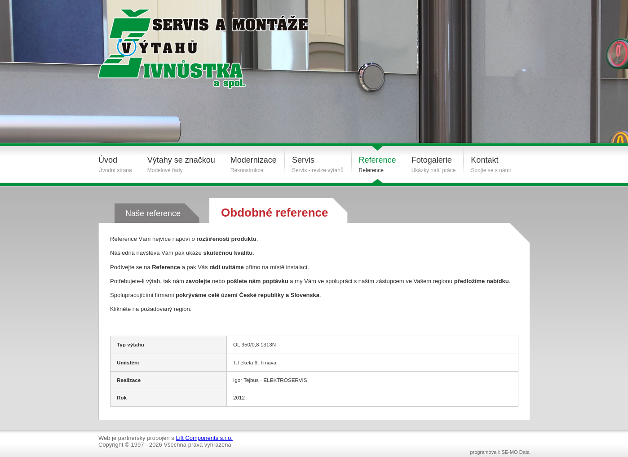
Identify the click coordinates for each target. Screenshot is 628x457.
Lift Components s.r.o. (204, 438)
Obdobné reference (274, 212)
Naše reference (153, 213)
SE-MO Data (515, 452)
